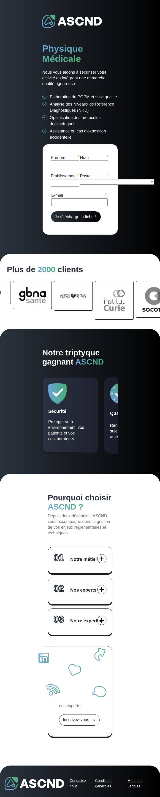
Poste (85, 176)
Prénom (58, 157)
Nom (84, 157)
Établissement (64, 176)
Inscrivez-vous (79, 720)
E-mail (57, 195)
